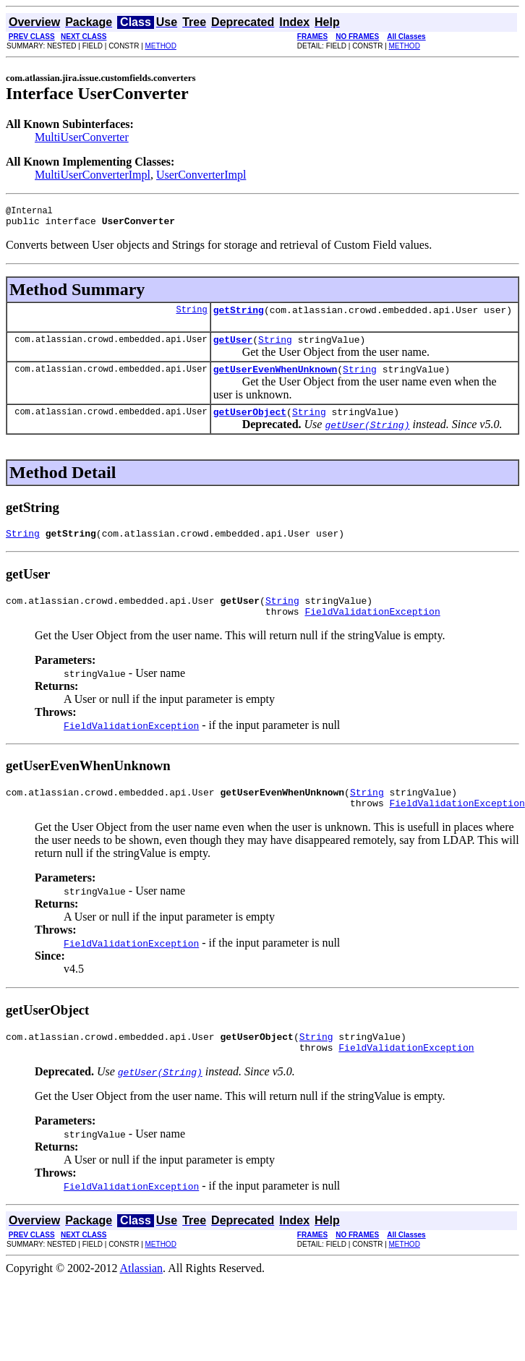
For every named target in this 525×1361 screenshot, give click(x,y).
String (191, 316)
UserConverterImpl (201, 174)
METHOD (160, 46)
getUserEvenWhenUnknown (275, 379)
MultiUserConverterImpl (92, 174)
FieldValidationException (372, 630)
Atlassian (141, 1296)
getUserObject (249, 424)
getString (238, 316)
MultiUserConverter (82, 137)
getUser (233, 347)
